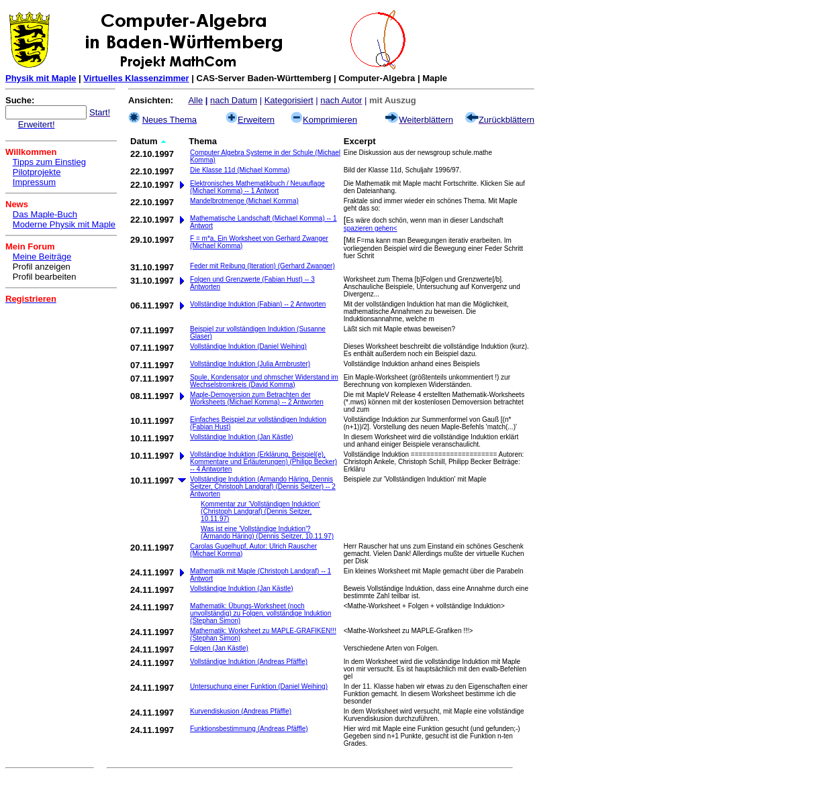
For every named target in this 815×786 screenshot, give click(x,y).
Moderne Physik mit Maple (64, 224)
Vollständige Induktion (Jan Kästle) (241, 437)
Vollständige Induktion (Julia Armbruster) (250, 364)
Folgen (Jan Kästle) (219, 648)
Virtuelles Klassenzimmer (136, 78)
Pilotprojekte (37, 172)
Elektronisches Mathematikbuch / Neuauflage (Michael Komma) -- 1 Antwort (257, 187)
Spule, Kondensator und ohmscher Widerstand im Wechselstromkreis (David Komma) (264, 381)
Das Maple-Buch (45, 214)
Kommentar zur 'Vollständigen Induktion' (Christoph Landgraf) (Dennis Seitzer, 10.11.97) (260, 511)
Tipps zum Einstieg (49, 162)
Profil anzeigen (41, 267)
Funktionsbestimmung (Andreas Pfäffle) (248, 728)
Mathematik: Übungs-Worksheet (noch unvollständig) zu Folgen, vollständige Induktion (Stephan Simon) (260, 613)
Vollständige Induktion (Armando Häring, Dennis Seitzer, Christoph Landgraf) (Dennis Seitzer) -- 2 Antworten (263, 486)
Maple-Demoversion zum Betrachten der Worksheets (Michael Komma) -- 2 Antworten (257, 398)
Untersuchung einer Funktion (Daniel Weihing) (259, 686)
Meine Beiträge (42, 256)
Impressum (34, 182)
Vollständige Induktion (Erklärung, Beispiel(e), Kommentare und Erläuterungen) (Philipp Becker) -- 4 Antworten (263, 462)
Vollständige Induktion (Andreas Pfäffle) (248, 661)
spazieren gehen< (370, 228)
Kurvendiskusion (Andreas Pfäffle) (240, 711)
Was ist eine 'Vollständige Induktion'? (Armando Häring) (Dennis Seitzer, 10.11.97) (267, 532)
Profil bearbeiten (45, 277)
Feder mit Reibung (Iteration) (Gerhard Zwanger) (262, 266)
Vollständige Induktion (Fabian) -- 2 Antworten (258, 304)
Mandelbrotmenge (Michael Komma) (244, 201)
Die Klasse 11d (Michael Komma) (239, 170)
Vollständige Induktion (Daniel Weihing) (248, 346)
